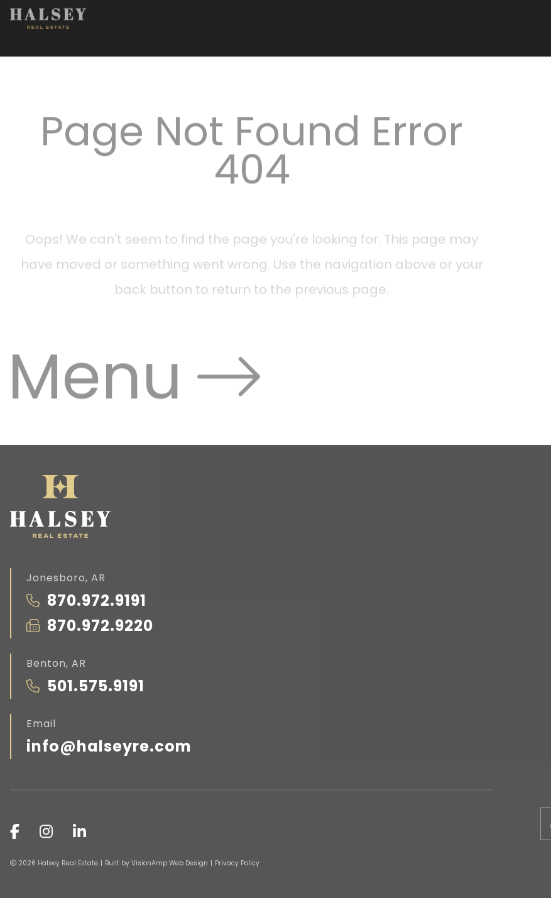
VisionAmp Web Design (169, 863)
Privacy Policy (237, 863)
